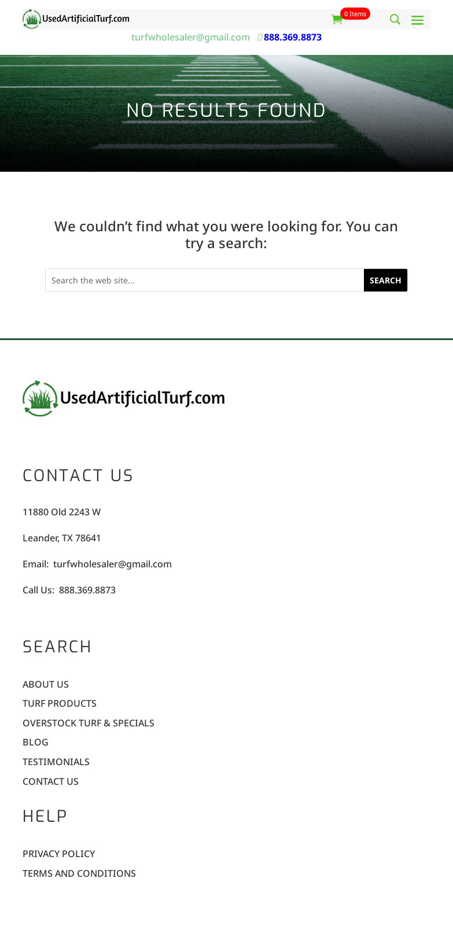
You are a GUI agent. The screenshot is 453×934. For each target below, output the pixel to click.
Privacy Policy (59, 854)
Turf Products (60, 704)
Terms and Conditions (79, 874)
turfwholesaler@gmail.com (193, 37)
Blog (36, 742)
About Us (46, 685)
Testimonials (56, 762)
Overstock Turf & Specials (88, 723)
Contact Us (51, 782)
